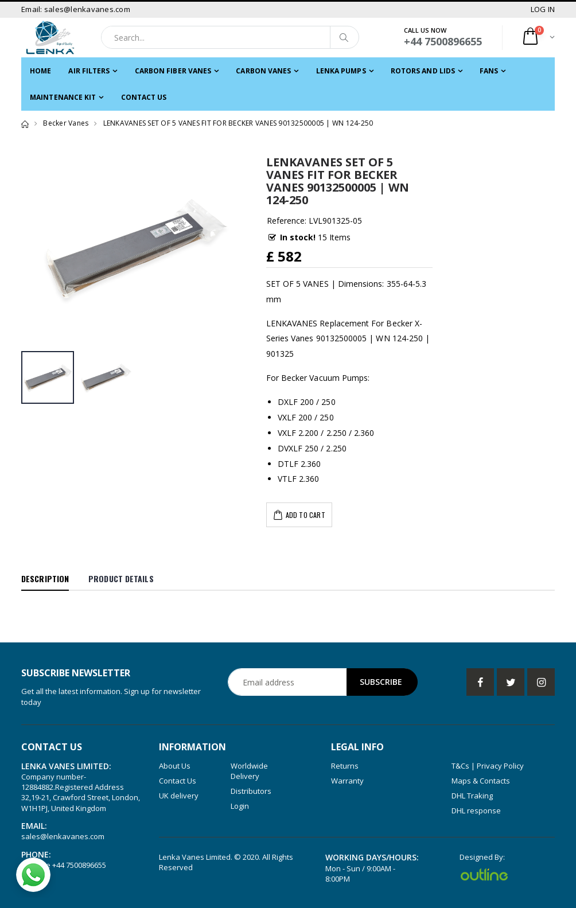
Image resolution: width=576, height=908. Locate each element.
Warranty (347, 780)
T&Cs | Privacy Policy (488, 766)
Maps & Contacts (481, 780)
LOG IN (543, 9)
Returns (345, 766)
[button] (538, 37)
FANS (489, 71)
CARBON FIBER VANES (173, 71)
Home (40, 71)
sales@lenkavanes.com (62, 836)
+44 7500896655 (79, 865)
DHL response (476, 810)
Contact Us (144, 97)
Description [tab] (45, 578)
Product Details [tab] (121, 578)
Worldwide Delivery (249, 771)
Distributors (251, 791)
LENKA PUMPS (341, 71)
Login (240, 806)
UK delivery (179, 795)
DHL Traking (472, 795)
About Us (174, 766)
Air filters (89, 71)
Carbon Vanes (263, 71)
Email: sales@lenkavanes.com (75, 9)
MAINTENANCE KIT (63, 97)
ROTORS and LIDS (423, 71)
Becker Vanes (65, 123)
